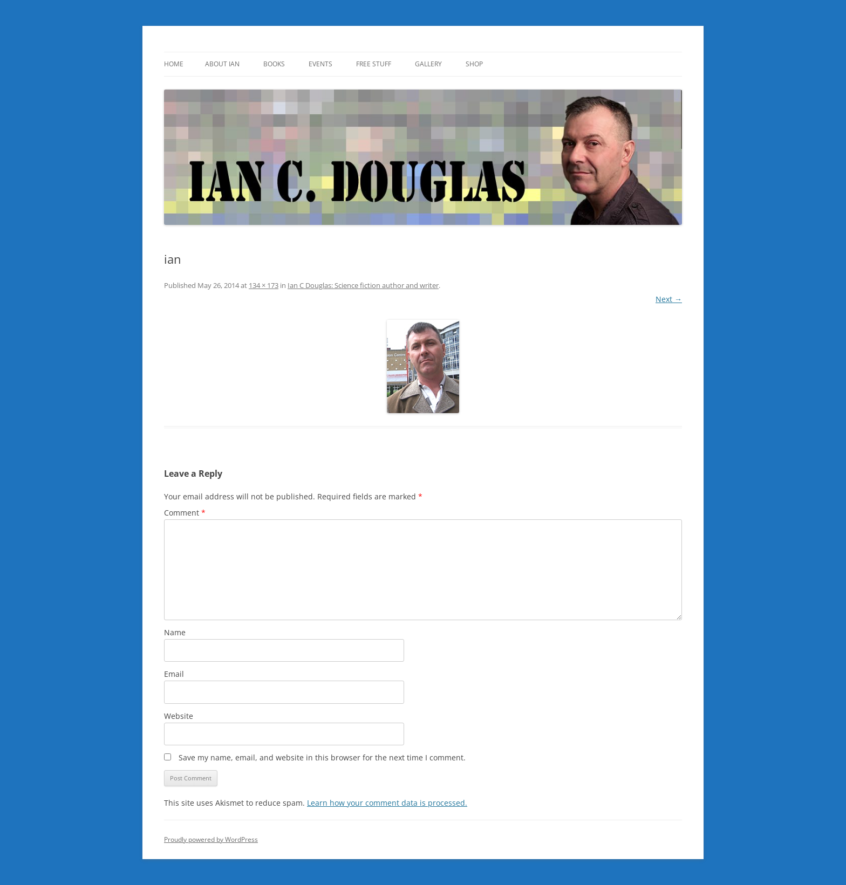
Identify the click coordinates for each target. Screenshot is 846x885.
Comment (185, 512)
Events (320, 63)
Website (178, 716)
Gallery (428, 63)
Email (174, 674)
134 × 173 (263, 285)
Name (175, 632)
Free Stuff (373, 63)
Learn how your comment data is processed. (387, 803)
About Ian (222, 63)
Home (173, 63)
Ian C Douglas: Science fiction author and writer (363, 285)
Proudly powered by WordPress (211, 839)
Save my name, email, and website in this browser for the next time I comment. (322, 757)
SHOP (474, 63)
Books (274, 63)
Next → (669, 299)
